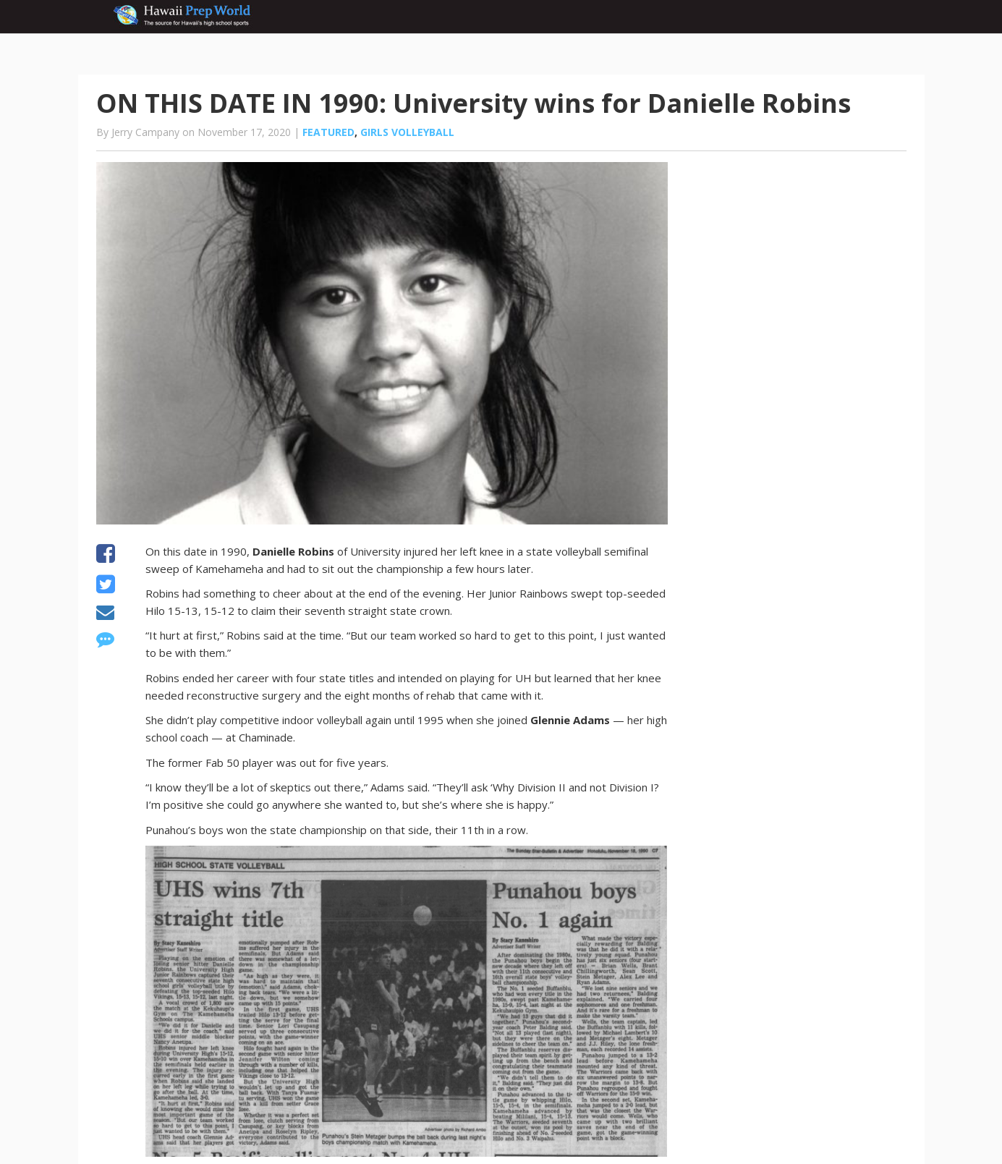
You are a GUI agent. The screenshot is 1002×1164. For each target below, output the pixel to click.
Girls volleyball (407, 132)
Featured (328, 132)
